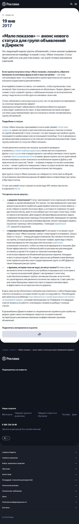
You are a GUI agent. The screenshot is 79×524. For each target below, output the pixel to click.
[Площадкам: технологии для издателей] (76, 480)
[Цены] (76, 496)
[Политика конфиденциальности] (76, 502)
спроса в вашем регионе (22, 156)
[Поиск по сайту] (71, 4)
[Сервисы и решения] (76, 458)
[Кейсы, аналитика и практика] (76, 463)
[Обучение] (76, 469)
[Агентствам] (76, 474)
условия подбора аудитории (27, 150)
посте (17, 188)
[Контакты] (76, 507)
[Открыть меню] (76, 4)
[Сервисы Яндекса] (76, 452)
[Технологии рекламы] (76, 485)
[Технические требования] (76, 491)
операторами (15, 153)
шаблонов (57, 242)
